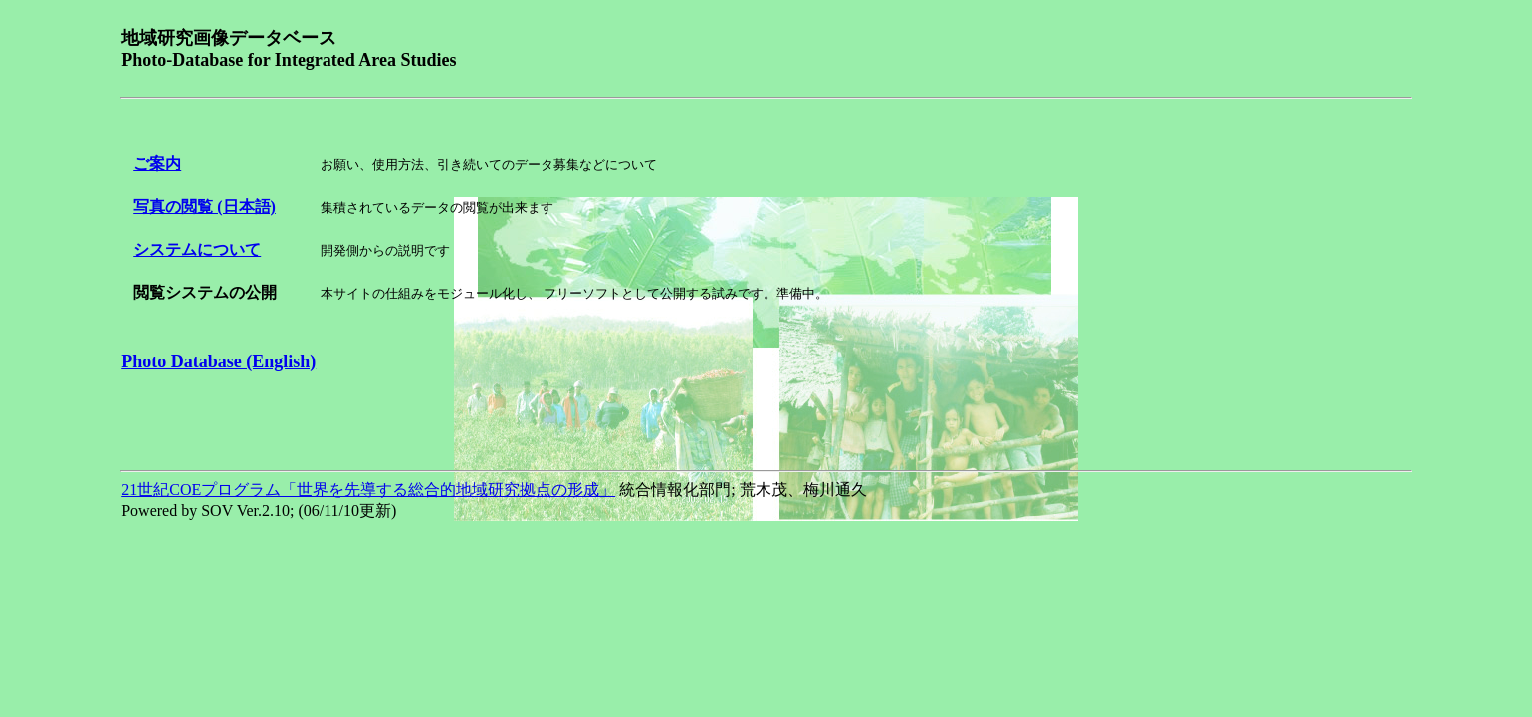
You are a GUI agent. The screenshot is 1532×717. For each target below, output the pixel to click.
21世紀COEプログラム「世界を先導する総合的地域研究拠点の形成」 (368, 489)
